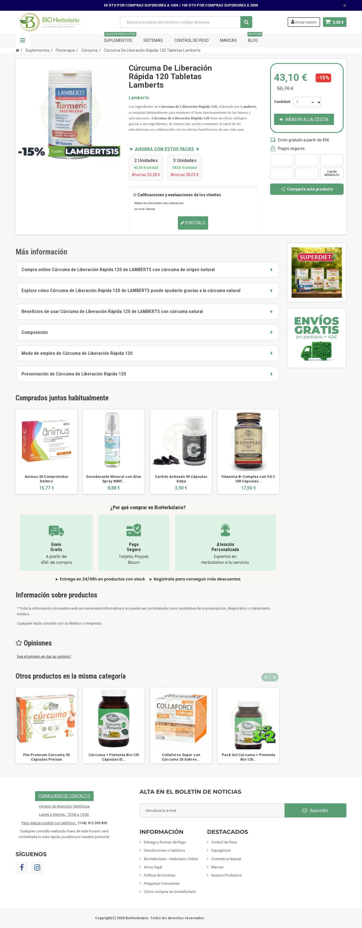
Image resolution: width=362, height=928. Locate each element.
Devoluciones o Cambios (164, 850)
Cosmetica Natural (226, 859)
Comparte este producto (307, 189)
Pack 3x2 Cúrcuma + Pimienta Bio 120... (248, 757)
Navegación (23, 40)
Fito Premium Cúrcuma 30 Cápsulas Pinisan (46, 757)
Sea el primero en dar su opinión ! (44, 656)
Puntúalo (193, 223)
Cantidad (282, 102)
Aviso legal (153, 867)
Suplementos (120, 38)
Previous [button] (265, 677)
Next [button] (274, 677)
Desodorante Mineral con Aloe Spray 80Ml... (113, 478)
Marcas (228, 40)
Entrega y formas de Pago (165, 842)
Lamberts (139, 97)
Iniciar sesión (304, 21)
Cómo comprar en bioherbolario (170, 892)
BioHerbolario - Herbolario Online (171, 859)
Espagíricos (221, 850)
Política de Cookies (159, 875)
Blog (254, 38)
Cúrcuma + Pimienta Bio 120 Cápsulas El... (114, 757)
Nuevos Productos (226, 875)
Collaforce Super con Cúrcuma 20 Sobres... (181, 757)
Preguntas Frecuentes (161, 883)
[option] (46, 451)
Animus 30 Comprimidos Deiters (46, 478)
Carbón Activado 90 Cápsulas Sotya (181, 478)
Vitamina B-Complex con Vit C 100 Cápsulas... (248, 478)
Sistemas (153, 40)
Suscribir (315, 810)
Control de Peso (191, 40)
